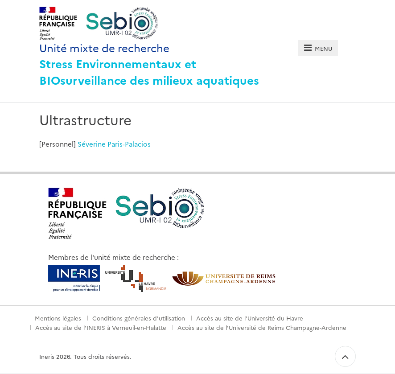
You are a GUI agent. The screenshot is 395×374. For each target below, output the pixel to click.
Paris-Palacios (129, 143)
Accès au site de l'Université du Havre (249, 318)
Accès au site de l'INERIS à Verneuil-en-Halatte (100, 327)
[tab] (318, 48)
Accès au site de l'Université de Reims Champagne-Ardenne (261, 327)
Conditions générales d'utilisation (138, 318)
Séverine (92, 143)
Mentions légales (58, 318)
